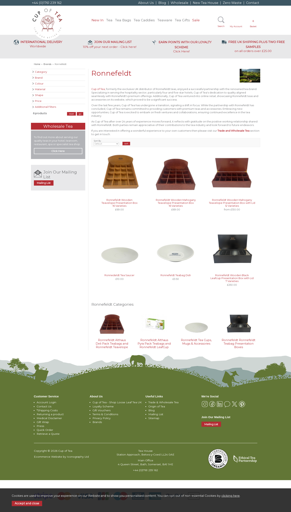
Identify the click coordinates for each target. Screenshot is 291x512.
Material (40, 89)
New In (98, 20)
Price (38, 100)
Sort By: (106, 143)
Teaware (164, 20)
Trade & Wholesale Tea (163, 402)
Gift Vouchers (101, 410)
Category (41, 71)
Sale (196, 20)
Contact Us (44, 406)
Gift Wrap (43, 422)
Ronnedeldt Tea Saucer (119, 275)
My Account (236, 26)
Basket (253, 24)
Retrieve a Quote (48, 433)
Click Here (181, 46)
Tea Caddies (144, 20)
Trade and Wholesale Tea (233, 130)
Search (221, 26)
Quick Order (45, 429)
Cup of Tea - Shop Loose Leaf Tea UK (117, 402)
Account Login (46, 402)
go (80, 113)
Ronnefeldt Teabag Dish (175, 275)
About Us (146, 3)
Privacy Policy (101, 418)
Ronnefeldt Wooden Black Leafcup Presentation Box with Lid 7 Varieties (232, 278)
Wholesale (179, 3)
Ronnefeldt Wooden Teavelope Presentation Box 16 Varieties (120, 203)
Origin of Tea (156, 406)
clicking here (230, 496)
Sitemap (153, 418)
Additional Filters (45, 106)
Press (40, 426)
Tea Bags (123, 20)
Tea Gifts (182, 20)
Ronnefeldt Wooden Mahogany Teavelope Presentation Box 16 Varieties (176, 203)
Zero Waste (232, 3)
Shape (39, 95)
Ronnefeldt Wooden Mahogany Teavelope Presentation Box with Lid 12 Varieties (232, 203)
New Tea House (205, 3)
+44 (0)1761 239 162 (47, 3)
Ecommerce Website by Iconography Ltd (61, 456)
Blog (162, 3)
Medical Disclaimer (49, 418)
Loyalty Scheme (103, 406)
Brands (97, 422)
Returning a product (50, 414)
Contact (252, 3)
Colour (39, 83)
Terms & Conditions (105, 414)
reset (71, 113)
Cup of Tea (98, 89)
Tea (109, 20)
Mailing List (44, 182)
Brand (39, 77)
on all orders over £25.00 (253, 46)
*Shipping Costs (47, 410)
